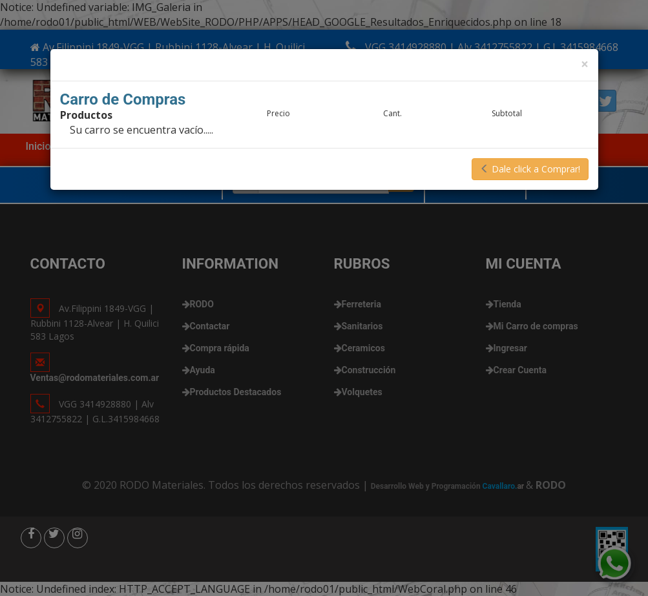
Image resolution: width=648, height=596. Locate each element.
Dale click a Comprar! (530, 169)
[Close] (585, 64)
